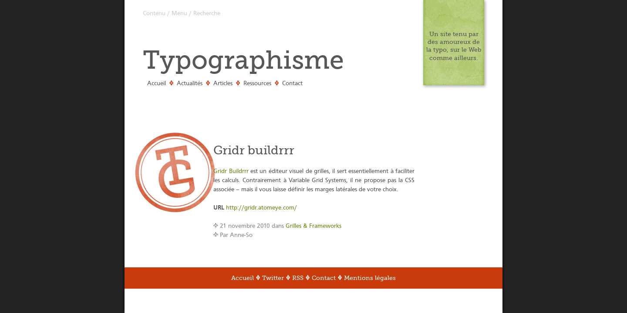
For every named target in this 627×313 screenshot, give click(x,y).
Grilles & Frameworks (313, 226)
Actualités (189, 83)
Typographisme (243, 60)
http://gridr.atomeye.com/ (261, 208)
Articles (223, 83)
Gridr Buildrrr (230, 171)
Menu (179, 13)
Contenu (154, 13)
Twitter (273, 278)
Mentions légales (370, 278)
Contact (292, 83)
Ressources (257, 83)
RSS (297, 278)
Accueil (156, 83)
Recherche (206, 13)
